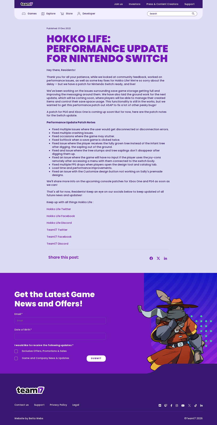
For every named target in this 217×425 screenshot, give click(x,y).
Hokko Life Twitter (59, 209)
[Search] (193, 13)
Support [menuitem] (39, 405)
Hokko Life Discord (59, 223)
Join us (118, 4)
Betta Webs (36, 418)
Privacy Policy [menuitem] (58, 405)
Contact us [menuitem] (21, 405)
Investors (134, 4)
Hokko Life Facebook (61, 216)
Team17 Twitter (57, 230)
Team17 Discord (58, 244)
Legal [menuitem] (75, 405)
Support (189, 4)
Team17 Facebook (59, 237)
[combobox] (172, 13)
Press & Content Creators (162, 4)
